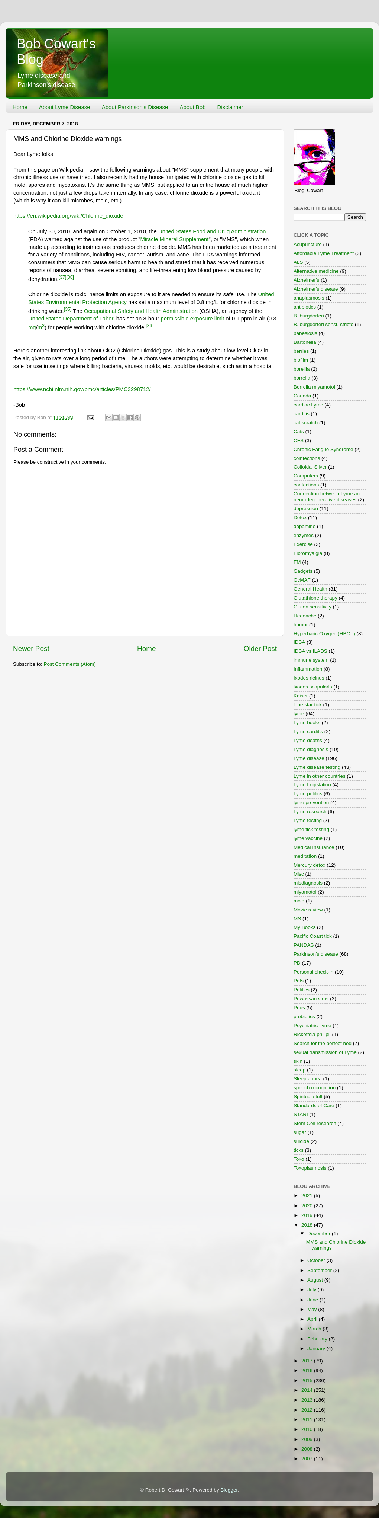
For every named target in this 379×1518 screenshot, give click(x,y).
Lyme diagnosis (311, 749)
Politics (302, 990)
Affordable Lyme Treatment (324, 253)
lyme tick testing (311, 829)
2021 (307, 1195)
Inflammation (308, 669)
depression (306, 508)
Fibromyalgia (308, 553)
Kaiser (301, 696)
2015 (307, 1380)
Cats (299, 431)
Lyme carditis (308, 731)
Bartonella (305, 342)
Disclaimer (230, 107)
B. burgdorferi (309, 316)
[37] (63, 277)
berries (301, 351)
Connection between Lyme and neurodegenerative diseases (328, 496)
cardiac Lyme (308, 405)
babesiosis (305, 333)
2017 (307, 1361)
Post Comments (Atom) (70, 664)
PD (297, 963)
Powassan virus (311, 998)
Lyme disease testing (317, 767)
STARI (301, 1114)
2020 (307, 1205)
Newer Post (31, 648)
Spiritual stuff (308, 1096)
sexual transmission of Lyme (325, 1052)
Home (20, 107)
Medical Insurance (314, 847)
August (315, 1280)
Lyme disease (309, 758)
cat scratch (306, 422)
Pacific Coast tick (313, 936)
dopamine (304, 526)
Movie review (308, 910)
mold (299, 901)
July (312, 1289)
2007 (307, 1458)
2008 (307, 1449)
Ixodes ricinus (309, 678)
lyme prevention (311, 802)
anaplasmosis (309, 298)
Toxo (299, 1159)
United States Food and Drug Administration (212, 231)
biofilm (301, 360)
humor (301, 624)
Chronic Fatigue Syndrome (323, 449)
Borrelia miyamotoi (314, 387)
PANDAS (304, 945)
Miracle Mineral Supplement (174, 239)
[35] (68, 309)
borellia (302, 369)
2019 (307, 1215)
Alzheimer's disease (316, 289)
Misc (299, 874)
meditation (305, 856)
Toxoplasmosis (310, 1168)
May (312, 1309)
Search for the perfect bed (323, 1043)
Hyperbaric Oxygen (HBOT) (324, 633)
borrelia (302, 378)
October (317, 1260)
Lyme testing (308, 820)
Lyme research (310, 811)
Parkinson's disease (316, 954)
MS (297, 918)
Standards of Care (314, 1105)
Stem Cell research (315, 1123)
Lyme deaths (308, 740)
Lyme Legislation (312, 784)
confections (306, 485)
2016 (307, 1370)
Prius (299, 1007)
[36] (149, 325)
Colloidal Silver (310, 467)
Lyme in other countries (320, 776)
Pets (299, 981)
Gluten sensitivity (312, 607)
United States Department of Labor (70, 319)
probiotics (304, 1016)
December (319, 1233)
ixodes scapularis (313, 687)
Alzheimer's (306, 280)
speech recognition (315, 1087)
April (313, 1319)
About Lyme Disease (64, 107)
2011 (307, 1419)
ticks (299, 1150)
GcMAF (302, 580)
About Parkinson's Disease (135, 107)
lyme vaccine (308, 838)
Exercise (303, 544)
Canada (302, 396)
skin (298, 1061)
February (318, 1339)
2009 (307, 1439)
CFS (299, 440)
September (320, 1270)
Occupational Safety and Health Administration (141, 311)
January (317, 1348)
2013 (307, 1400)
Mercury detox (309, 865)
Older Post (260, 648)
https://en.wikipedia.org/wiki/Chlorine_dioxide (68, 216)
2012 (307, 1410)
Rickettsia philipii (312, 1034)
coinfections (307, 458)
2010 (307, 1429)
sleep (299, 1070)
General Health (310, 589)
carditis (302, 413)
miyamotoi (305, 892)
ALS (298, 262)
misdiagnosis (308, 883)
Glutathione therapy (315, 598)
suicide (301, 1141)
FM (297, 562)
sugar (300, 1132)
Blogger (228, 1490)
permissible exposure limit (192, 319)
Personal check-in (313, 972)
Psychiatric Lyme (312, 1025)
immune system (311, 660)
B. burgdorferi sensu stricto (323, 324)
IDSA (299, 642)
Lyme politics (308, 793)
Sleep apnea (308, 1078)
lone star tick (308, 704)
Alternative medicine (316, 271)
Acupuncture (308, 244)
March (315, 1329)
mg (32, 327)
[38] (70, 277)
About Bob (192, 107)
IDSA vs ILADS (310, 651)
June (313, 1300)
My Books (304, 927)
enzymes (304, 535)
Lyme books (307, 722)
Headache (305, 616)
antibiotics (305, 307)
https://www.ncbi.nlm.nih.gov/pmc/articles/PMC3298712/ (82, 389)
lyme (299, 713)
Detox (300, 517)
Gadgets (303, 571)
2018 (307, 1225)
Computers (306, 476)
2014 (307, 1390)
